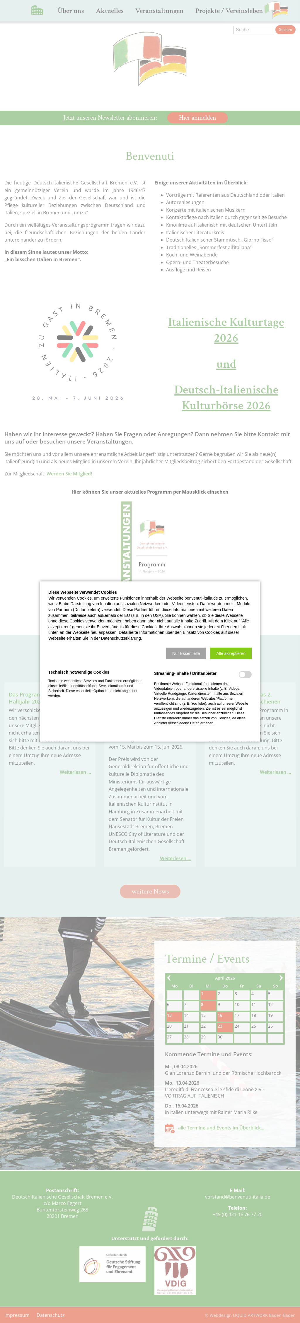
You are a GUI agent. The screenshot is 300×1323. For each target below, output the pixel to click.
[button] (186, 653)
